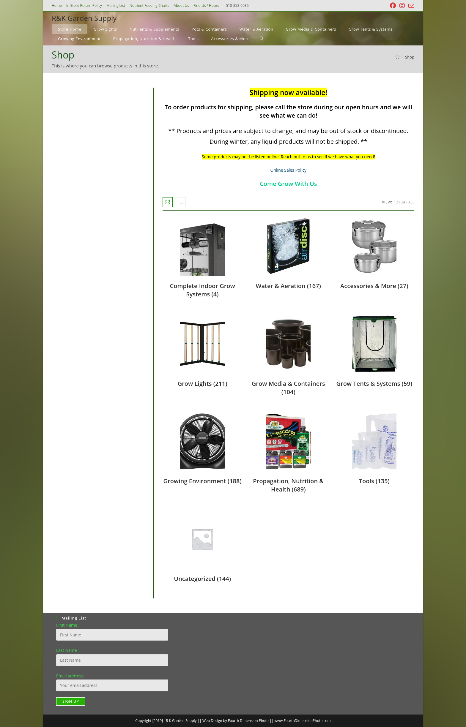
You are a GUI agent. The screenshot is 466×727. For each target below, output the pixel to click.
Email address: (70, 676)
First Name (66, 625)
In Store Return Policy (84, 5)
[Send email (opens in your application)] (410, 6)
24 (403, 202)
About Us (181, 5)
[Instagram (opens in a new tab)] (402, 6)
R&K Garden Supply (84, 18)
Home (57, 5)
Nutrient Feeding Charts (149, 5)
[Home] (397, 57)
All (411, 202)
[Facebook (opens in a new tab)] (393, 6)
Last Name (66, 650)
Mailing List (115, 5)
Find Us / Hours (206, 5)
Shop (409, 57)
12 (396, 202)
